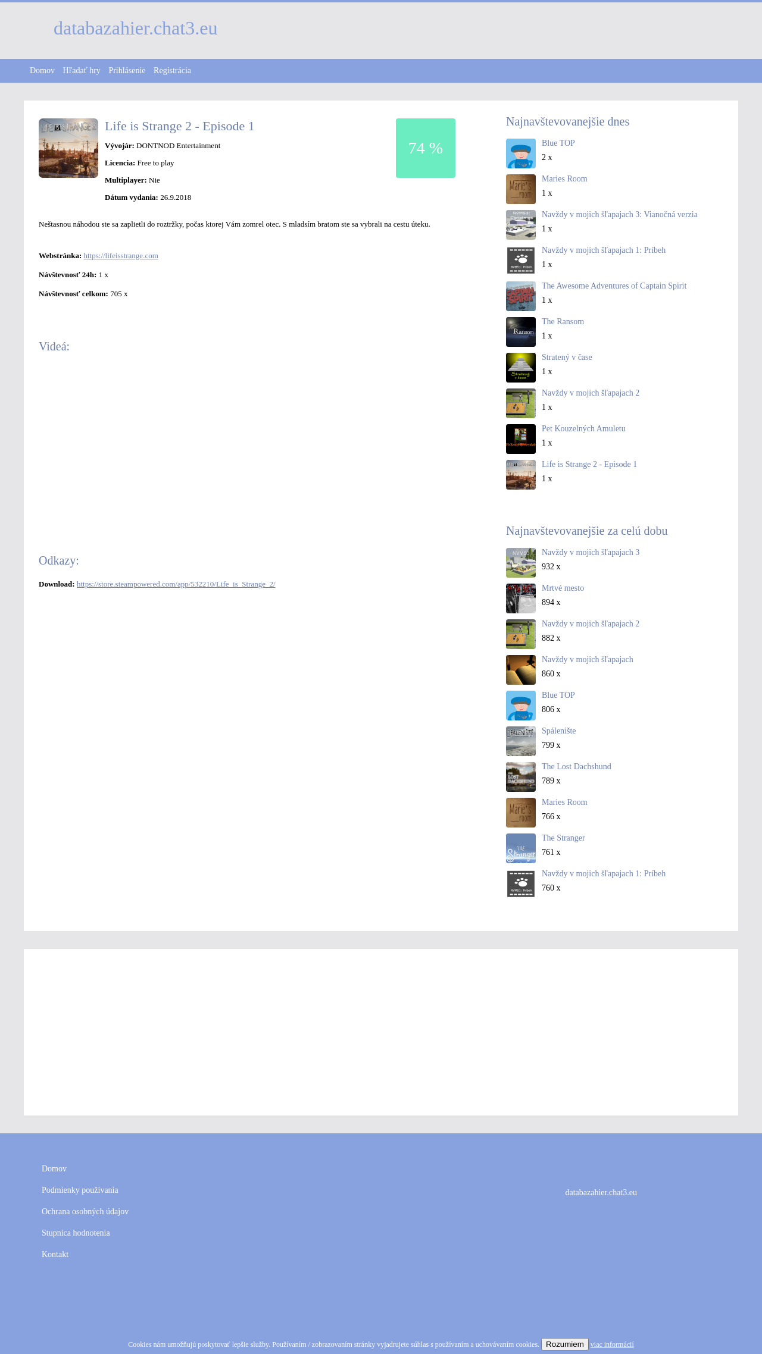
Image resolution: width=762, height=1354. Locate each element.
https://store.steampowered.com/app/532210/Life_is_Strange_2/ (176, 583)
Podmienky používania (80, 1190)
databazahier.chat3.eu (601, 1192)
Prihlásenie (126, 70)
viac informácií (612, 1344)
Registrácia (172, 70)
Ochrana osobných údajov (85, 1211)
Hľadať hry (82, 70)
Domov (42, 70)
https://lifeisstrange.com (120, 255)
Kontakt (55, 1254)
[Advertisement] (381, 1032)
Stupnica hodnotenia (76, 1232)
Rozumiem (565, 1344)
